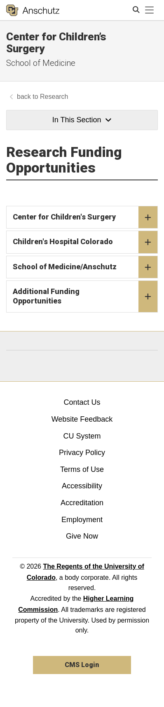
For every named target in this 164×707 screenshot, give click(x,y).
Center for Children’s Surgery (56, 42)
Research (54, 96)
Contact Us (81, 402)
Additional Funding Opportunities (85, 296)
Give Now (82, 536)
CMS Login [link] (82, 665)
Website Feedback (82, 419)
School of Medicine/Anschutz (85, 267)
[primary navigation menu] (149, 10)
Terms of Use (82, 469)
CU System (82, 436)
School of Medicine (40, 63)
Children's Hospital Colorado (85, 242)
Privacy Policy (82, 452)
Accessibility (82, 486)
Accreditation (82, 503)
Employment (82, 520)
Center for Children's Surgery (85, 217)
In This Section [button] (82, 120)
